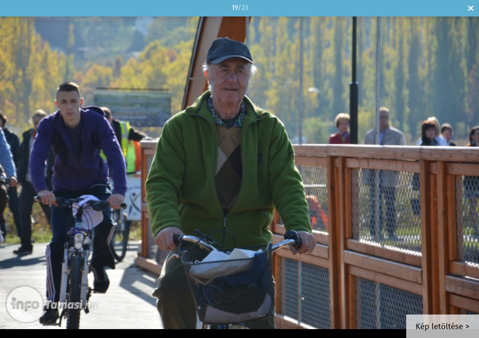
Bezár (471, 8)
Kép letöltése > (443, 327)
